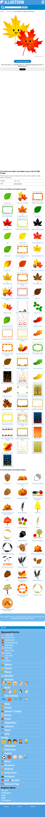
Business (10, 765)
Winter (8, 661)
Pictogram (6, 800)
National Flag (12, 784)
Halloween (10, 640)
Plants (8, 672)
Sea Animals (11, 695)
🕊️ (26, 691)
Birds (7, 687)
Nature (8, 664)
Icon (7, 780)
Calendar (9, 635)
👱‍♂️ (26, 741)
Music (8, 761)
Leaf (11, 11)
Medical (9, 769)
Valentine (9, 645)
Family (4, 737)
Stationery (10, 749)
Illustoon (2, 11)
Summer (9, 655)
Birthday (9, 648)
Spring (8, 653)
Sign (3, 798)
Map (3, 795)
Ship (7, 734)
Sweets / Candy (13, 711)
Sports (8, 753)
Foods (8, 707)
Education (10, 745)
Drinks (8, 715)
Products (9, 776)
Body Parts (11, 772)
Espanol (6, 806)
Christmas (9, 637)
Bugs (7, 704)
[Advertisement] (22, 98)
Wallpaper (6, 793)
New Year (9, 650)
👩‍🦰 (20, 741)
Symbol (15, 780)
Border (4, 790)
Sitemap (19, 806)
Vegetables (11, 722)
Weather (9, 675)
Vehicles (9, 726)
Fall (8, 11)
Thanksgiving (11, 642)
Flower (8, 668)
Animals (8, 679)
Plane (8, 730)
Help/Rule (32, 806)
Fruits (8, 719)
